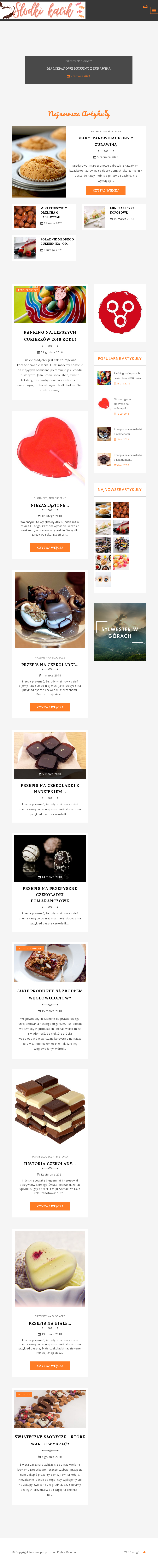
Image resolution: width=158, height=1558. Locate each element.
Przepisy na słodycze (106, 131)
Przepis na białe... (50, 1323)
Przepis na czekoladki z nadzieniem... (50, 788)
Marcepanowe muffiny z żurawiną (106, 141)
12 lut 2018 (121, 413)
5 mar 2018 (121, 465)
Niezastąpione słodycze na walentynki (123, 403)
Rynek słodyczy (28, 290)
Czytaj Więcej (106, 190)
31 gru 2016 (122, 383)
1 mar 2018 (121, 439)
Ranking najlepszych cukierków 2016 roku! (50, 336)
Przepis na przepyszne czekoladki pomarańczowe (50, 894)
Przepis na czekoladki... (50, 664)
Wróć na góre (135, 1552)
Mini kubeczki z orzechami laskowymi (53, 212)
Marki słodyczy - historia (50, 1156)
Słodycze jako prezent (50, 498)
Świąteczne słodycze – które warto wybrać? (50, 1440)
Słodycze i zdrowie (30, 948)
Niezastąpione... (50, 505)
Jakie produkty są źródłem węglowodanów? (50, 994)
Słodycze (24, 1394)
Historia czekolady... (50, 1163)
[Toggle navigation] (154, 10)
